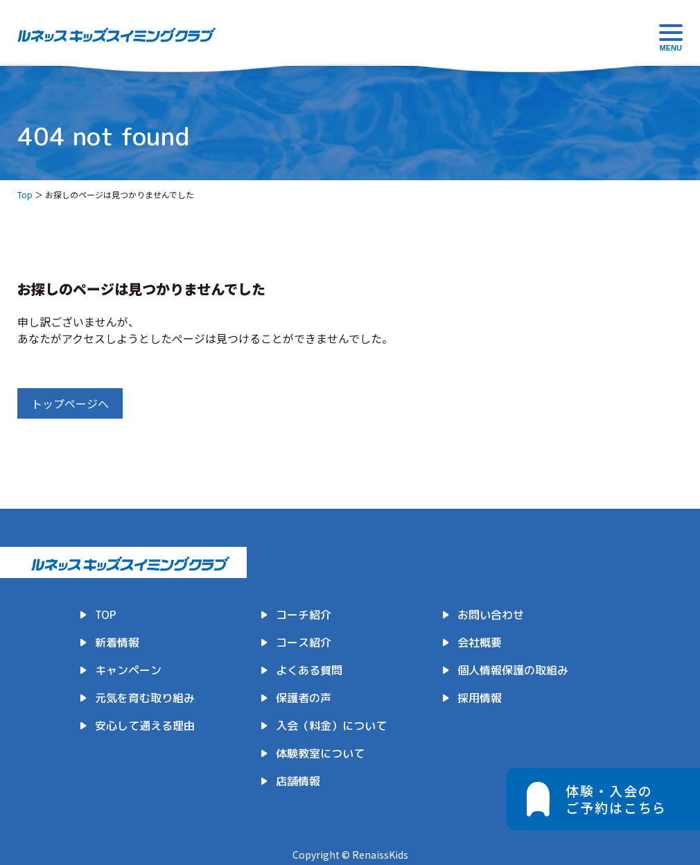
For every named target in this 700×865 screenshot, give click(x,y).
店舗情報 (298, 781)
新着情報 (117, 642)
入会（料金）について (331, 725)
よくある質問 (309, 670)
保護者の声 (303, 698)
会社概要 (479, 642)
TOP (105, 614)
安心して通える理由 (145, 725)
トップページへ (70, 403)
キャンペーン (128, 670)
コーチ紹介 (303, 614)
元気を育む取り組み (145, 698)
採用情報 (479, 698)
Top (25, 194)
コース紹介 (303, 642)
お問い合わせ (490, 614)
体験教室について (320, 753)
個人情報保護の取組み (512, 670)
